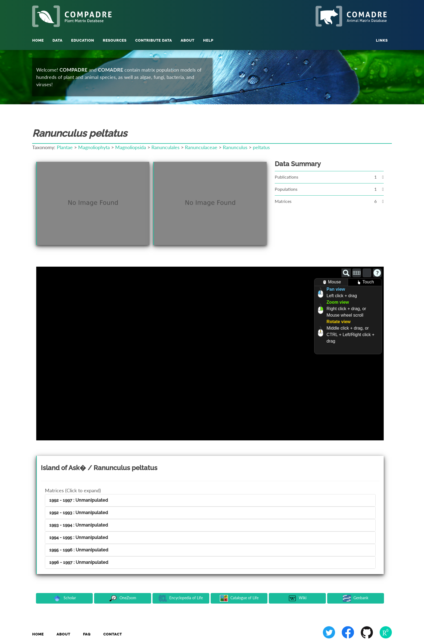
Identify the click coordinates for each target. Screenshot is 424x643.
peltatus (261, 147)
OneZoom (122, 598)
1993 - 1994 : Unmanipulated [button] (78, 525)
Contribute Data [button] (153, 40)
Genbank (355, 598)
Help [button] (208, 40)
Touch (365, 282)
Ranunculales (165, 147)
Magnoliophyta (94, 147)
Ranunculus (235, 147)
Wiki (297, 598)
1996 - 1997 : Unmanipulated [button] (78, 562)
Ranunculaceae (201, 147)
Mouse (331, 282)
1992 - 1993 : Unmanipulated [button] (78, 512)
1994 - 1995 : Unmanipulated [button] (78, 537)
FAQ (87, 634)
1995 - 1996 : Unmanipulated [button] (78, 549)
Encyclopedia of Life (181, 598)
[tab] (210, 500)
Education (82, 40)
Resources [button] (115, 40)
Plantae (65, 147)
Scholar (64, 598)
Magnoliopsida (130, 147)
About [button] (187, 40)
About (63, 634)
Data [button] (57, 40)
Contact (112, 634)
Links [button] (382, 40)
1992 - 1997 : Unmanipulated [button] (78, 500)
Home (38, 40)
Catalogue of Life (239, 598)
